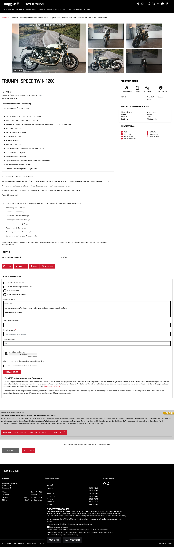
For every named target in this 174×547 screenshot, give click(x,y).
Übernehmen (53, 540)
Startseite (5, 17)
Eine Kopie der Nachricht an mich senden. (22, 366)
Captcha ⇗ (32, 356)
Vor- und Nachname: (11, 320)
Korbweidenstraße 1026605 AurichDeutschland (9, 485)
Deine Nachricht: (9, 299)
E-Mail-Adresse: (9, 330)
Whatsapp (47, 266)
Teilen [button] (28, 450)
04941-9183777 (36, 492)
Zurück (10, 450)
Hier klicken (23, 354)
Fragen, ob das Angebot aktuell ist (19, 286)
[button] (9, 10)
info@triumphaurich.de (33, 500)
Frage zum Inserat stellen (16, 294)
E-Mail (7, 266)
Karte (34, 266)
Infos (40, 95)
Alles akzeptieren (72, 540)
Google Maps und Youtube (59, 527)
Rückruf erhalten (13, 290)
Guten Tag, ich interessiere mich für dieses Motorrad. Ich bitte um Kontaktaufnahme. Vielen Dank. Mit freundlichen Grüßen (87, 309)
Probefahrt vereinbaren (15, 283)
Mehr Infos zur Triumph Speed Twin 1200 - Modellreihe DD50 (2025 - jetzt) (34, 432)
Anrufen (21, 266)
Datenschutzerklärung (52, 386)
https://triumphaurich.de (33, 497)
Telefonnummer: (9, 339)
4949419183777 (36, 495)
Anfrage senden (12, 372)
